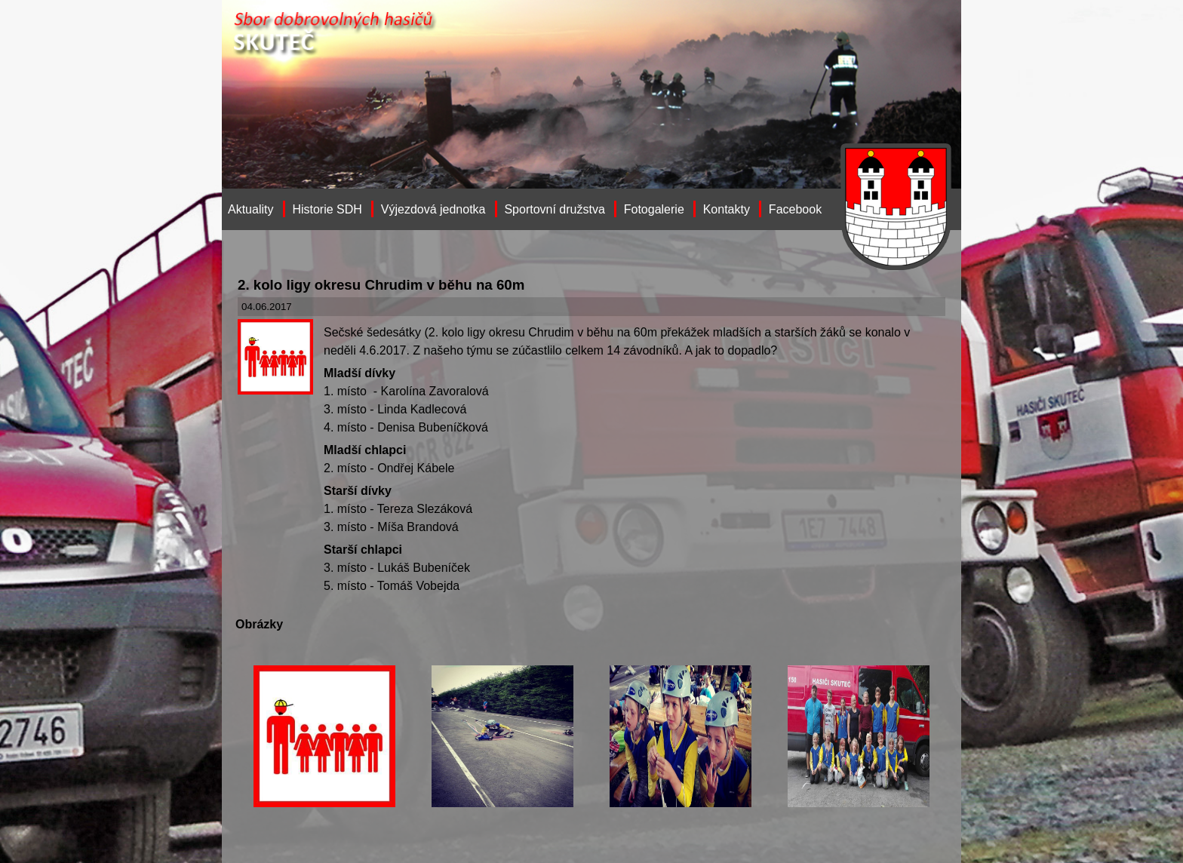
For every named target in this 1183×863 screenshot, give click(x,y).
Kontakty (726, 209)
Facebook (795, 209)
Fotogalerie (654, 209)
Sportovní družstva (554, 209)
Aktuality (250, 209)
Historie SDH (326, 209)
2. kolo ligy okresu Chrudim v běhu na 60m (381, 285)
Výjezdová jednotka (433, 209)
